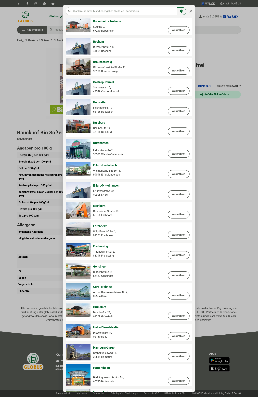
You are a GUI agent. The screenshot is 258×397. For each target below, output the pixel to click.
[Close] (191, 11)
